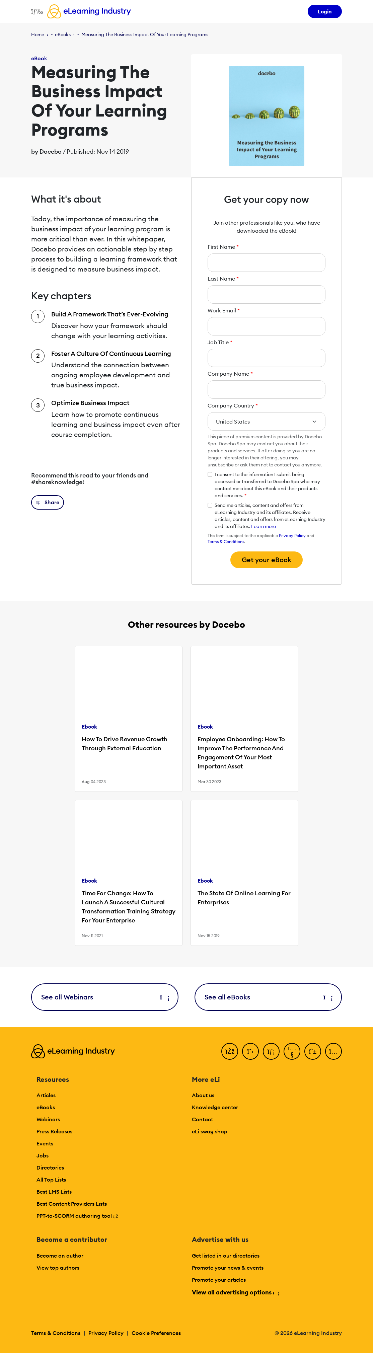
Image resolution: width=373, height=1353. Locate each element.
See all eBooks (268, 997)
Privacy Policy (292, 535)
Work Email (224, 310)
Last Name (223, 278)
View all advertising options (235, 1292)
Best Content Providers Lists (71, 1203)
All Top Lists (51, 1179)
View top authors (57, 1267)
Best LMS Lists (54, 1191)
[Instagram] (333, 1051)
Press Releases (54, 1131)
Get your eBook (266, 559)
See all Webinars (104, 997)
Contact (202, 1119)
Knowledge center (215, 1107)
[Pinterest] (312, 1051)
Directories (50, 1167)
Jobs (42, 1155)
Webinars (48, 1119)
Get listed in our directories (225, 1255)
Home (37, 34)
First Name (223, 246)
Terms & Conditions (226, 541)
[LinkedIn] (271, 1051)
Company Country (233, 405)
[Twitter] (250, 1051)
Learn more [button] (263, 526)
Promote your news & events (228, 1267)
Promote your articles (219, 1279)
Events (44, 1143)
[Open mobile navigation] (35, 11)
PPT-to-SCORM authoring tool (77, 1215)
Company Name (230, 373)
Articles (46, 1095)
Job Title (220, 342)
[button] (47, 502)
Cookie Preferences (156, 1333)
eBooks (63, 34)
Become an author (59, 1255)
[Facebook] (229, 1051)
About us (203, 1095)
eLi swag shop (209, 1131)
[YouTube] (292, 1051)
